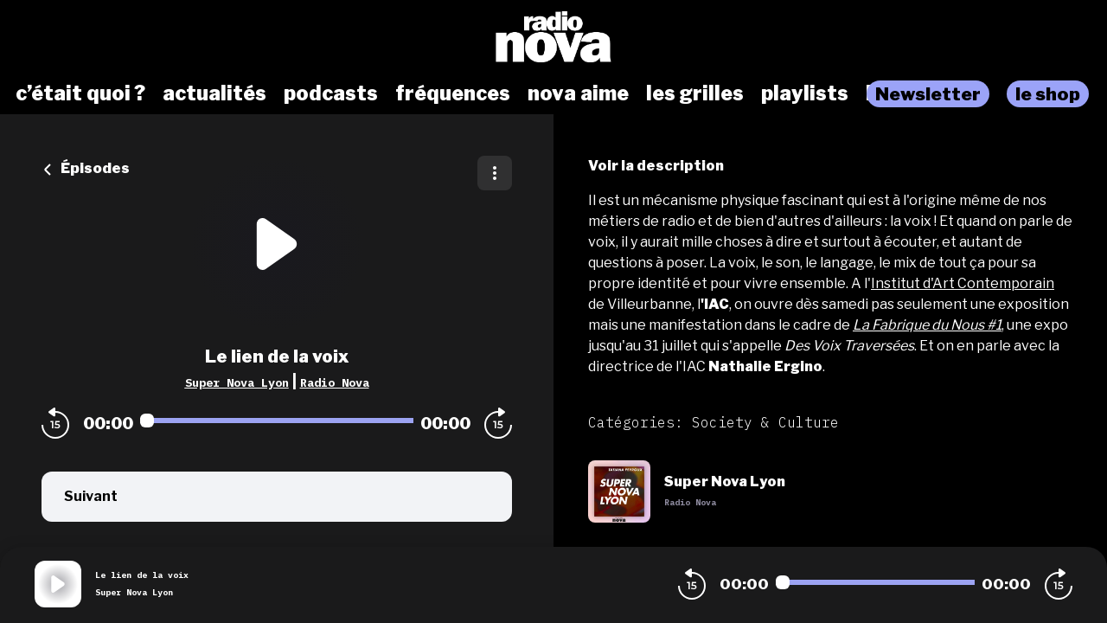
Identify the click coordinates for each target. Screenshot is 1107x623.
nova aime (578, 93)
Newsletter (928, 94)
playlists (804, 93)
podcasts (331, 93)
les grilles (695, 93)
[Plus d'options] (494, 173)
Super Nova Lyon (237, 382)
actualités (214, 93)
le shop (1047, 94)
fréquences (452, 93)
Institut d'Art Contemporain (962, 283)
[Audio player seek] (276, 420)
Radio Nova (334, 382)
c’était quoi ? (80, 93)
